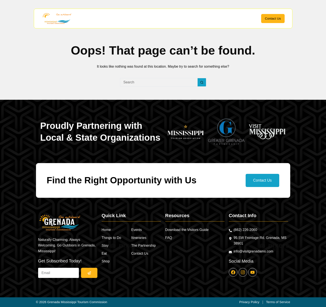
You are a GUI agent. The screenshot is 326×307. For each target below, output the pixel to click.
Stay (154, 18)
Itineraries (224, 18)
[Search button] (202, 82)
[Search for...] (159, 82)
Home (105, 18)
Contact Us (273, 18)
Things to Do (130, 18)
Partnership (247, 18)
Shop (188, 18)
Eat (170, 18)
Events (205, 18)
